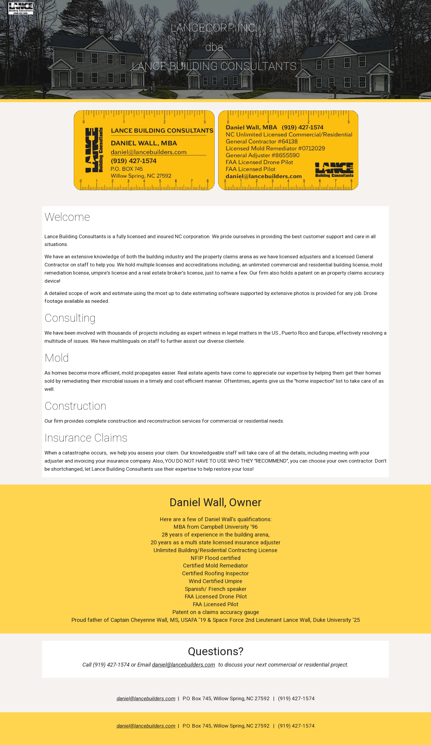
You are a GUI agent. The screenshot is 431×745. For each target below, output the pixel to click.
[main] (215, 47)
